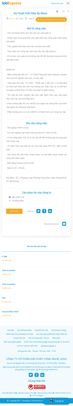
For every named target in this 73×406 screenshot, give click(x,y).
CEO (3, 298)
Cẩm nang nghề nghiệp (12, 342)
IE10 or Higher (36, 395)
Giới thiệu (10, 330)
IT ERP (4, 257)
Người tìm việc (57, 3)
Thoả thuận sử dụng (58, 330)
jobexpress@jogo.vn (48, 346)
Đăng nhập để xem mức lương (51, 20)
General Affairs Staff (10, 312)
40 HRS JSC (6, 260)
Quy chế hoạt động (24, 330)
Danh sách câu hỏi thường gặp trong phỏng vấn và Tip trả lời (46, 342)
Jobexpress (26, 401)
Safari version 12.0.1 (61, 393)
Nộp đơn (14, 211)
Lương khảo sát (19, 338)
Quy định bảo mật (41, 330)
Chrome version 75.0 (24, 393)
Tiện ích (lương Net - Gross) (38, 338)
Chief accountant (8, 270)
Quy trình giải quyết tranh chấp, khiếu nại (51, 334)
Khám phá (56, 338)
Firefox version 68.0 (43, 393)
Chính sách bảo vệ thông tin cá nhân (19, 334)
